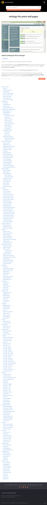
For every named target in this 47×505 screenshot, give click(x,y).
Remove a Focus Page (7, 343)
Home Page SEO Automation (8, 215)
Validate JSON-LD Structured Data (9, 257)
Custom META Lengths (7, 220)
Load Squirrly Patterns (7, 204)
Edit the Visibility (6, 184)
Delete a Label (7, 135)
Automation (4, 188)
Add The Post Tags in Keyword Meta (9, 239)
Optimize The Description (7, 233)
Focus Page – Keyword (7, 348)
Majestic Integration (6, 401)
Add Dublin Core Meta (7, 237)
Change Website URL (7, 465)
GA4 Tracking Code (6, 286)
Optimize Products (6, 470)
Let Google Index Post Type (8, 196)
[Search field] (23, 7)
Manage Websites (6, 464)
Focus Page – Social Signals (8, 364)
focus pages (34, 9)
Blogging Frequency (6, 305)
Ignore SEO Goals (6, 106)
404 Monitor (5, 459)
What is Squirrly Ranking (7, 406)
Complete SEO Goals (7, 104)
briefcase (20, 9)
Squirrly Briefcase (6, 114)
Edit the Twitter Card (7, 181)
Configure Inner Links (7, 435)
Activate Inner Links (6, 432)
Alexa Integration (6, 400)
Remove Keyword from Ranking (9, 411)
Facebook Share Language (8, 269)
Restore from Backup (7, 334)
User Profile (5, 475)
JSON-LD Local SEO (6, 249)
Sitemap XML (4, 303)
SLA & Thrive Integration (7, 160)
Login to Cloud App (6, 462)
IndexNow (3, 422)
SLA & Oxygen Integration (8, 157)
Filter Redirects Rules (7, 454)
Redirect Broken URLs (7, 200)
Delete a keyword (8, 125)
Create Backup (5, 332)
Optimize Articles (6, 469)
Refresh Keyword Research (9, 123)
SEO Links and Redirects (6, 223)
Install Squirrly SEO (5, 86)
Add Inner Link (5, 433)
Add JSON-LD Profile (6, 247)
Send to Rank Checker (9, 122)
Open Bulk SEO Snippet (9, 176)
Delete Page (5, 382)
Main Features (24, 484)
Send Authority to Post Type (8, 197)
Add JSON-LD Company (7, 245)
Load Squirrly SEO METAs (7, 202)
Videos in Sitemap (6, 314)
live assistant (23, 9)
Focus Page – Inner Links (7, 366)
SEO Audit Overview (6, 376)
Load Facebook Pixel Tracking (8, 213)
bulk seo (26, 9)
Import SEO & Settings (7, 96)
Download (10, 484)
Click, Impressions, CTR (7, 371)
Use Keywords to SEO (8, 139)
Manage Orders (6, 477)
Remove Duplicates (6, 258)
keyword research (15, 9)
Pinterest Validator (6, 300)
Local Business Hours (8, 250)
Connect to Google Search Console (9, 377)
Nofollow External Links (7, 226)
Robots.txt (3, 319)
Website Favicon (5, 324)
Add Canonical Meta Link (7, 236)
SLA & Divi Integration (7, 159)
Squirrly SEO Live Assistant (6, 141)
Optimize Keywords (6, 234)
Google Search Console (7, 292)
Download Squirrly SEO (7, 90)
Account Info (5, 473)
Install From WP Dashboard (8, 93)
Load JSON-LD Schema (7, 205)
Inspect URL (5, 342)
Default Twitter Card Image (8, 276)
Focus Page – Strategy (7, 350)
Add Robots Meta (6, 241)
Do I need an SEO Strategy (8, 337)
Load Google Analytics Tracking (9, 212)
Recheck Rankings (6, 414)
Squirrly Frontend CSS (7, 445)
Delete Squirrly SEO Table (7, 449)
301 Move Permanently (7, 186)
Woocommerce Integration (8, 221)
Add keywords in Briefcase (9, 115)
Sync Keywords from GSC (7, 409)
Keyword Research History (8, 136)
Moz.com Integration (7, 398)
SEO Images (5, 151)
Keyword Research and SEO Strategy (8, 109)
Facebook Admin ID (6, 273)
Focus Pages (4, 335)
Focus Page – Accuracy (7, 367)
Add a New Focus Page (7, 340)
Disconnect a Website (7, 467)
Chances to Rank (6, 345)
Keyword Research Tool (7, 110)
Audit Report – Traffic (7, 385)
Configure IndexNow (7, 429)
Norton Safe (5, 302)
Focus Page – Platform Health (8, 361)
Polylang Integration (6, 306)
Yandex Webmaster (6, 297)
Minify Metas (5, 446)
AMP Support (5, 287)
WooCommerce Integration (8, 261)
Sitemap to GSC (6, 318)
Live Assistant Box (6, 143)
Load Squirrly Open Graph (8, 208)
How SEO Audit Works (7, 374)
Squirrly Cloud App (5, 461)
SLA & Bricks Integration (7, 162)
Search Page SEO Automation (8, 216)
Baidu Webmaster (6, 295)
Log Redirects (5, 457)
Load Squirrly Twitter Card (8, 210)
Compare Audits (6, 393)
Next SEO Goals (4, 101)
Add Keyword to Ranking (7, 408)
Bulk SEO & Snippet (5, 168)
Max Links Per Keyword (7, 437)
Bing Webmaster (6, 294)
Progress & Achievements (8, 107)
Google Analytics (6, 282)
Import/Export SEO (5, 329)
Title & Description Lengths (8, 260)
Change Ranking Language (8, 417)
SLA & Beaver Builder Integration (9, 167)
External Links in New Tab (8, 228)
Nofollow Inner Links (7, 440)
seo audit (37, 9)
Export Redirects (6, 456)
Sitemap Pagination (6, 316)
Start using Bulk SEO (7, 173)
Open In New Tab (6, 441)
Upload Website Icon (7, 326)
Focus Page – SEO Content (8, 351)
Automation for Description (8, 194)
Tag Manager (5, 284)
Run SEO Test (5, 102)
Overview (4, 88)
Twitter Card (5, 274)
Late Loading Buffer (6, 448)
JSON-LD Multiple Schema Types (9, 207)
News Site (5, 310)
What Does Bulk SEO (7, 170)
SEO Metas (4, 229)
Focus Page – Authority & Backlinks (9, 363)
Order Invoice (5, 478)
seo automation (30, 9)
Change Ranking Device (7, 419)
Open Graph (5, 266)
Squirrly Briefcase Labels (7, 130)
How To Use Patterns (7, 191)
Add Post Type (5, 189)
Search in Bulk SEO (8, 175)
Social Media (4, 265)
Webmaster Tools (5, 290)
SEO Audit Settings (6, 403)
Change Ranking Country (7, 416)
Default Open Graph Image (8, 268)
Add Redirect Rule (6, 453)
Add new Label (7, 131)
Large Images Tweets (7, 278)
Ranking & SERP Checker (6, 404)
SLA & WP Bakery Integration (8, 165)
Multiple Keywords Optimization (9, 146)
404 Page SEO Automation (8, 218)
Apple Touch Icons (6, 327)
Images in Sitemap (6, 313)
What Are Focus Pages (7, 339)
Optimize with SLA (8, 120)
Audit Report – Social (7, 388)
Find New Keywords (6, 112)
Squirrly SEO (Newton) (9, 2)
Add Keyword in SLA (6, 144)
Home (6, 484)
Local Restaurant (8, 252)
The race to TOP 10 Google (8, 99)
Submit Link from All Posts (8, 425)
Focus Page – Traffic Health (8, 359)
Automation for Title (7, 192)
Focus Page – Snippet (7, 356)
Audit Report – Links (6, 390)
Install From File (6, 91)
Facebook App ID (6, 271)
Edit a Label (7, 133)
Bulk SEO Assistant (6, 172)
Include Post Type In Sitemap (8, 199)
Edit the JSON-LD (6, 183)
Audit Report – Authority (7, 392)
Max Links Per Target (7, 438)
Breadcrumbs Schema (7, 253)
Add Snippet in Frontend (7, 242)
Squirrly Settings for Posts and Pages (14, 55)
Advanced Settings (5, 443)
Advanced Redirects (5, 451)
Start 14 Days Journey (7, 98)
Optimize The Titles (6, 231)
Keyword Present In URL (7, 147)
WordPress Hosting (31, 484)
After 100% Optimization (7, 154)
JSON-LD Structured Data (6, 244)
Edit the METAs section (7, 178)
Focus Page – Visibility (7, 347)
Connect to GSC (6, 420)
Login (37, 484)
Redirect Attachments (7, 225)
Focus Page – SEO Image (7, 358)
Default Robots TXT (6, 321)
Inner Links (4, 430)
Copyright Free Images (7, 149)
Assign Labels (7, 117)
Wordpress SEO (5, 58)
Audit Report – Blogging (7, 384)
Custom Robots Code (7, 322)
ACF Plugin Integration (7, 263)
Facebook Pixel (6, 289)
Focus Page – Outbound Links (8, 369)
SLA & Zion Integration (7, 163)
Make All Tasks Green (7, 152)
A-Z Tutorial (15, 484)
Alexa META (5, 298)
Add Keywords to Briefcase (9, 138)
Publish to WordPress (7, 472)
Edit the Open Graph (7, 180)
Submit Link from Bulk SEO (8, 427)
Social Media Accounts (7, 279)
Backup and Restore (8, 127)
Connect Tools (4, 281)
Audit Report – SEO (6, 387)
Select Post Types (6, 308)
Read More (42, 78)
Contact (40, 484)
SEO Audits (4, 372)
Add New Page (5, 380)
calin (9, 78)
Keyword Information (8, 119)
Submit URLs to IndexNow (8, 424)
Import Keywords (8, 128)
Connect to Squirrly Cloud (8, 94)
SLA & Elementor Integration (8, 155)
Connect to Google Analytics (8, 379)
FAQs (19, 484)
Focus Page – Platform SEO (8, 355)
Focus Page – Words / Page (8, 353)
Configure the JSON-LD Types (8, 255)
